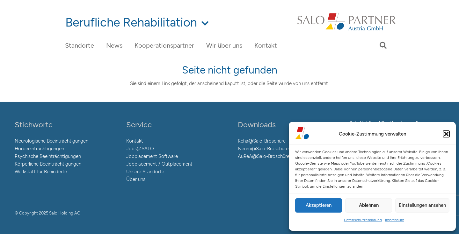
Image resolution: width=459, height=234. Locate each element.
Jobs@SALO (140, 149)
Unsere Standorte (145, 172)
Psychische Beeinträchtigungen (48, 156)
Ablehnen (369, 205)
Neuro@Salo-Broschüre (263, 149)
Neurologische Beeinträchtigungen (51, 141)
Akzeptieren (319, 205)
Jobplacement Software (152, 156)
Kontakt (134, 141)
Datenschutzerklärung (363, 220)
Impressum (394, 220)
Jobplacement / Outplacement (159, 164)
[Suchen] (383, 45)
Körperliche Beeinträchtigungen (48, 164)
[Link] (346, 30)
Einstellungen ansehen (422, 205)
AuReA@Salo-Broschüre (263, 156)
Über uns (135, 179)
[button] (446, 134)
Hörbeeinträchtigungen (39, 149)
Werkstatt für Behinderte (41, 172)
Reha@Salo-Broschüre (262, 141)
